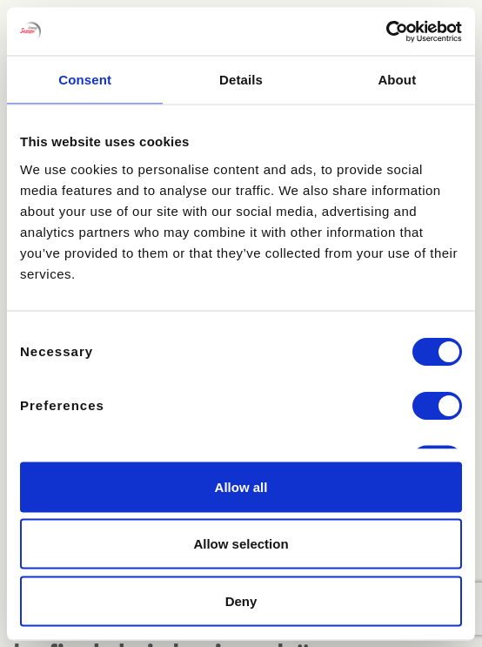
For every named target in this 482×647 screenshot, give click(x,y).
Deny (241, 600)
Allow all (241, 486)
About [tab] (397, 79)
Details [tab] (241, 79)
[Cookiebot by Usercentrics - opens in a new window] (386, 31)
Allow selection (240, 543)
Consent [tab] (84, 79)
